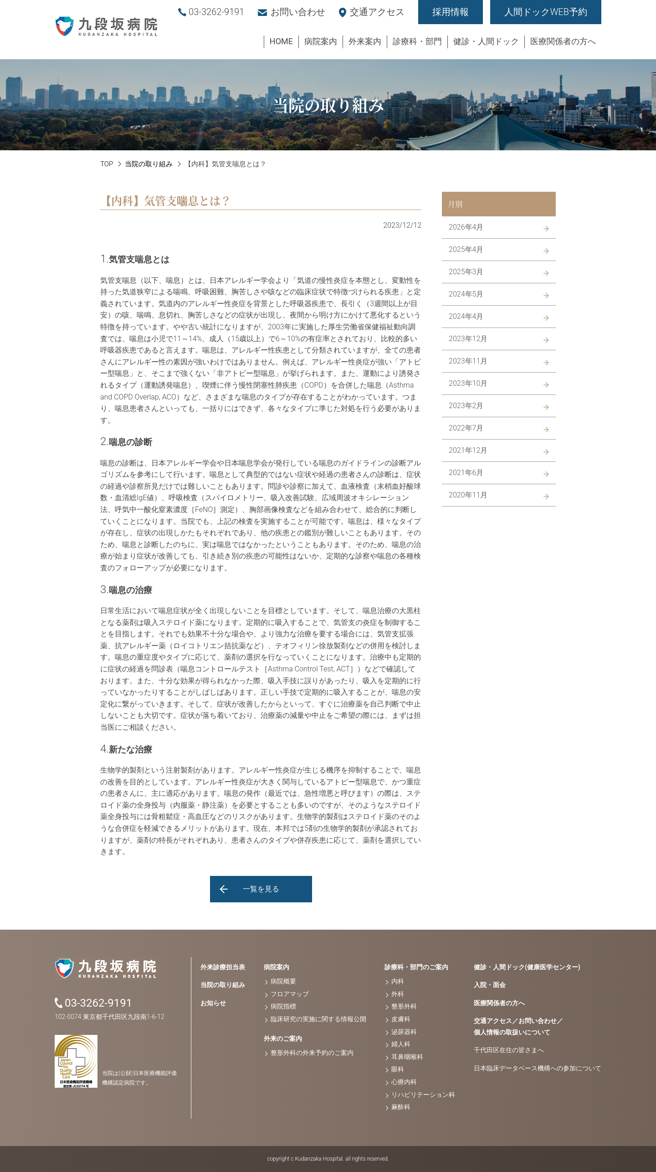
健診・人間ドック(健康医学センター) (527, 967)
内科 (397, 981)
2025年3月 (466, 271)
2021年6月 (466, 472)
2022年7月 (466, 428)
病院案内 (276, 967)
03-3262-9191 (216, 11)
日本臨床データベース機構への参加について (537, 1068)
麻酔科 (400, 1107)
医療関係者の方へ (499, 1003)
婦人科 (400, 1044)
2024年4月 (466, 316)
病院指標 (283, 1006)
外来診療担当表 (222, 967)
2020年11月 (468, 495)
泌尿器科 (404, 1031)
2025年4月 (466, 249)
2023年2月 (466, 405)
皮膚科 (400, 1019)
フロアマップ (290, 994)
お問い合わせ (298, 11)
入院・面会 (490, 984)
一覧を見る (261, 889)
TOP (106, 164)
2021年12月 (468, 450)
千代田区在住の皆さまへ (509, 1050)
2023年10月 (468, 383)
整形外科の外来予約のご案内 (312, 1052)
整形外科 (404, 1006)
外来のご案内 (283, 1038)
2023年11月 (468, 361)
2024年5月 (466, 294)
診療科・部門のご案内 (416, 967)
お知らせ (213, 1003)
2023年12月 (468, 338)
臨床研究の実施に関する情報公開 (318, 1019)
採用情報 (450, 11)
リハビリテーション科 (423, 1094)
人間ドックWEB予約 (545, 11)
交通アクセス (377, 11)
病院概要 (283, 981)
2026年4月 (466, 227)
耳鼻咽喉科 (407, 1056)
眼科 (397, 1069)
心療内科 (404, 1081)
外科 (397, 994)
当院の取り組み (149, 164)
